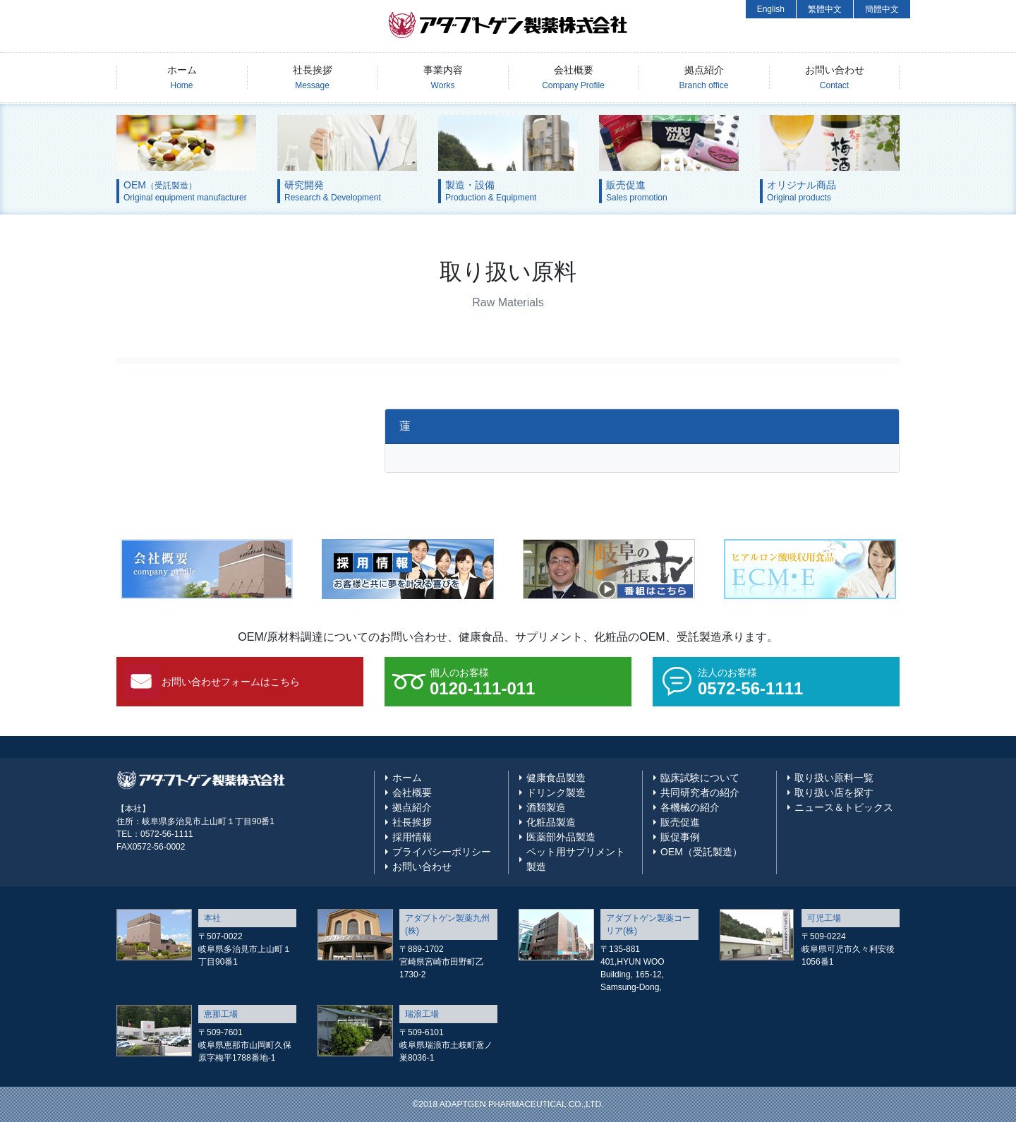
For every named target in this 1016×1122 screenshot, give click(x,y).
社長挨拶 (312, 77)
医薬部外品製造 (560, 837)
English (771, 9)
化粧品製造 (551, 822)
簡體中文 (882, 9)
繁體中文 (825, 9)
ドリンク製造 (556, 792)
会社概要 (573, 77)
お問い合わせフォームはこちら (231, 681)
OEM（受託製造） (701, 851)
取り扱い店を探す (833, 792)
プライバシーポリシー (441, 851)
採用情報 (412, 837)
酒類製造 (546, 807)
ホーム (182, 77)
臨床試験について (699, 777)
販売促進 (680, 822)
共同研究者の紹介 (699, 792)
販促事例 (680, 837)
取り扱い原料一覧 (833, 777)
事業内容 (443, 77)
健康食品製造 (556, 777)
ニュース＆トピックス (843, 807)
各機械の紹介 (690, 807)
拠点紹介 (704, 77)
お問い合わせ (834, 77)
